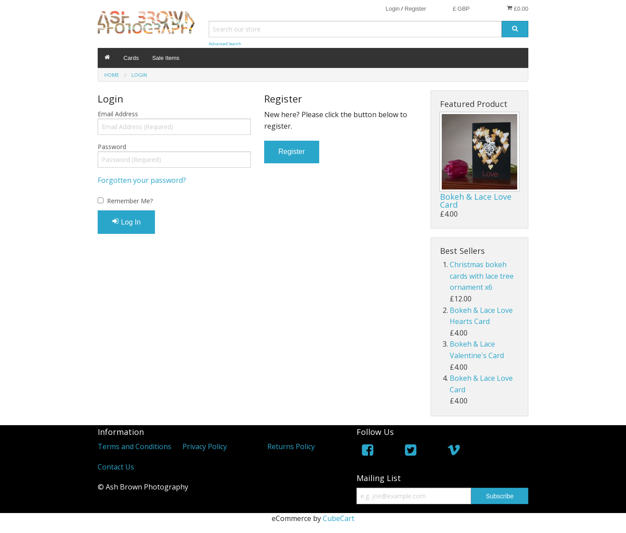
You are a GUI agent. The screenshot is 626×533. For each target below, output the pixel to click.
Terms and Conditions (134, 446)
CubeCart (338, 518)
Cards (131, 58)
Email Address (118, 114)
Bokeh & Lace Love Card (475, 200)
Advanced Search (225, 44)
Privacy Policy (204, 446)
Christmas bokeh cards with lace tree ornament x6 (482, 276)
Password (112, 146)
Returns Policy (291, 446)
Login (392, 8)
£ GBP (461, 8)
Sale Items (165, 58)
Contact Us (116, 467)
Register (415, 8)
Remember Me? (130, 201)
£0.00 (517, 8)
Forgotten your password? (142, 180)
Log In (126, 221)
